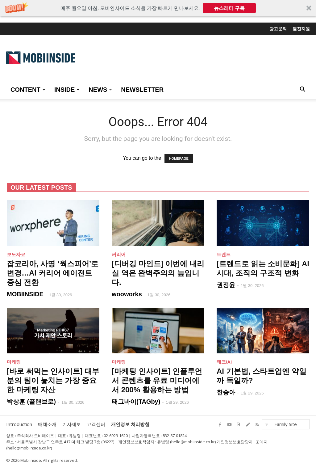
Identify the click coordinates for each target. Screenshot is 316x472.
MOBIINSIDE (25, 294)
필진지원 (301, 28)
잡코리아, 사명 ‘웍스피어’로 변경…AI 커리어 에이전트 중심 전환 (52, 272)
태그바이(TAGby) (136, 401)
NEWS (100, 89)
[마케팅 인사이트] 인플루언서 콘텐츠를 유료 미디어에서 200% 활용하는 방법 (157, 380)
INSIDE (67, 89)
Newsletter (142, 89)
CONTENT (27, 89)
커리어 (119, 254)
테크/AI (224, 362)
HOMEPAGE (179, 158)
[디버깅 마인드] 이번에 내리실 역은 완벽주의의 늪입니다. (158, 272)
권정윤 (226, 284)
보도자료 (16, 254)
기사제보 (71, 424)
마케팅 (14, 362)
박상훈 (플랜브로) (31, 401)
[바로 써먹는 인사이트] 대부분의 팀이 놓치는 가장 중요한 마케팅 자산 (53, 380)
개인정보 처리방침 (130, 424)
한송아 (226, 392)
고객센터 (96, 424)
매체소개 (47, 424)
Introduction (19, 424)
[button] (158, 8)
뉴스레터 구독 (229, 8)
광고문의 (278, 28)
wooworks (127, 294)
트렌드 (224, 254)
